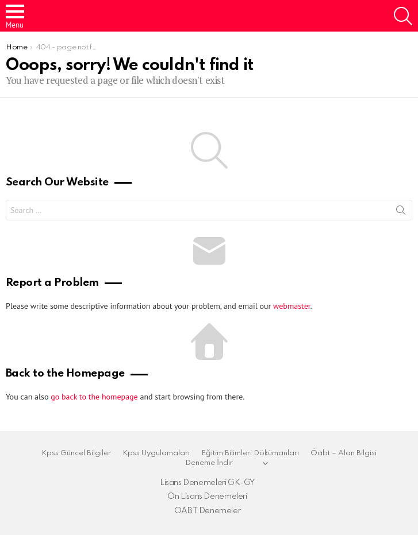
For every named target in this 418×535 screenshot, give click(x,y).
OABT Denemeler (207, 511)
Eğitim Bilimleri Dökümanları (250, 453)
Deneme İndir (209, 463)
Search (400, 212)
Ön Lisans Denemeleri (207, 497)
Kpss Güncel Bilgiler (76, 453)
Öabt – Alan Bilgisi (343, 453)
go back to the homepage (94, 396)
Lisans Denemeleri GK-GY (207, 483)
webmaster (291, 306)
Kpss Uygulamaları (156, 453)
